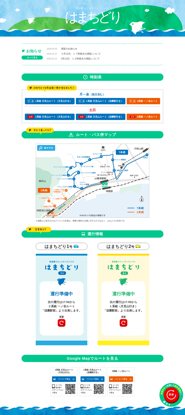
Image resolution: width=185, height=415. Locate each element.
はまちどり (92, 16)
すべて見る (32, 57)
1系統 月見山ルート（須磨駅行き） (100, 101)
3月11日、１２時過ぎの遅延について (80, 58)
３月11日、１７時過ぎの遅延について (81, 53)
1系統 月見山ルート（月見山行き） (49, 101)
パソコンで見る (64, 379)
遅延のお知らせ (69, 48)
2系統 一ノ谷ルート (143, 101)
